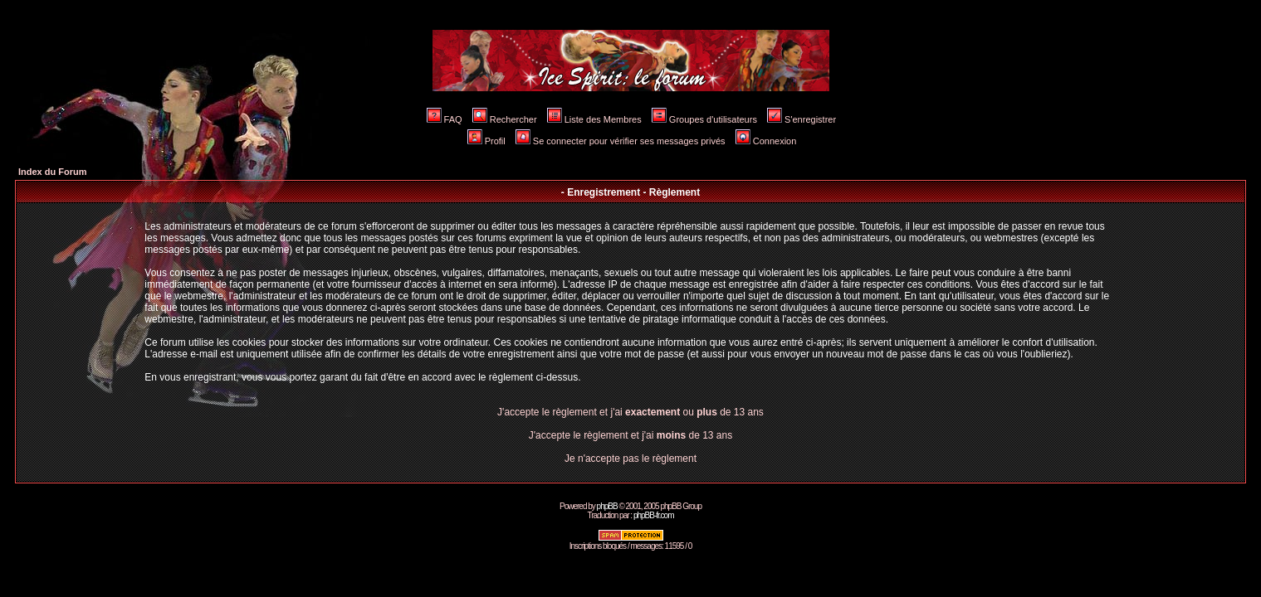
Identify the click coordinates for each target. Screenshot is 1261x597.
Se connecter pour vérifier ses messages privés (621, 141)
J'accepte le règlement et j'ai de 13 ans (630, 435)
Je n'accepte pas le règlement (630, 458)
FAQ (444, 119)
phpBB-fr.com (653, 515)
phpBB (607, 506)
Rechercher (504, 119)
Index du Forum (52, 172)
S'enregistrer (801, 119)
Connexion (766, 141)
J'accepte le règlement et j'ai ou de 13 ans (630, 412)
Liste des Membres (594, 119)
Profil (486, 141)
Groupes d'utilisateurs (704, 119)
